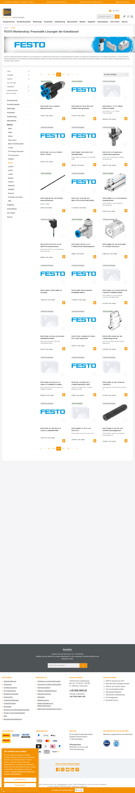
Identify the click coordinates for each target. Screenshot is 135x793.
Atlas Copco (12, 140)
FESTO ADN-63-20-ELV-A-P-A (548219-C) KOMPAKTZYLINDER (51, 383)
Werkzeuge (11, 108)
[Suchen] (117, 17)
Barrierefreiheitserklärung (13, 719)
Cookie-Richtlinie (10, 703)
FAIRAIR (11, 159)
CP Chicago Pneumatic (16, 151)
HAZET (10, 170)
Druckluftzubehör (13, 104)
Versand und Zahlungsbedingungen (16, 710)
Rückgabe (41, 697)
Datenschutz (8, 697)
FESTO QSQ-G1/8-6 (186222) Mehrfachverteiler (50, 107)
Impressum (8, 684)
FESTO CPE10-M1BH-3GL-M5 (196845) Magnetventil (112, 337)
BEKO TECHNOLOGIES (16, 144)
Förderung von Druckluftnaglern (48, 681)
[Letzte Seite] (77, 74)
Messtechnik (11, 121)
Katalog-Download (44, 694)
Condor (10, 148)
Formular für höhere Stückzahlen (49, 684)
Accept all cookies (20, 779)
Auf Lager (13, 83)
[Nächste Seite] (73, 74)
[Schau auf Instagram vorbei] (62, 769)
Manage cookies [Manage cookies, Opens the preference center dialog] (20, 785)
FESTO (10, 163)
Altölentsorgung (43, 700)
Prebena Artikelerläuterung (47, 691)
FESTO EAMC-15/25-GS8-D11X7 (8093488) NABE (82, 153)
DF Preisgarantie (10, 691)
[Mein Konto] (128, 17)
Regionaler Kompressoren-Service (49, 709)
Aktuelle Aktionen (10, 681)
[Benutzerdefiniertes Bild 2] (116, 743)
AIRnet (10, 136)
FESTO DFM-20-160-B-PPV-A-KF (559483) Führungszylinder (82, 107)
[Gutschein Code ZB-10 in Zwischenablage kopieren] (81, 790)
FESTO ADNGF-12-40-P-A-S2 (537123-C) (81, 429)
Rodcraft (11, 193)
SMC (9, 201)
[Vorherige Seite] (45, 74)
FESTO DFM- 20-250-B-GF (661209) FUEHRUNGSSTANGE (52, 337)
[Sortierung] (116, 74)
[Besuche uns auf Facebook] (58, 769)
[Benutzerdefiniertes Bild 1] (106, 743)
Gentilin (10, 167)
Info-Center (11, 213)
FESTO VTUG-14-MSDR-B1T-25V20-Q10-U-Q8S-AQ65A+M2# (83, 337)
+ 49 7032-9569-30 (78, 690)
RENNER (11, 189)
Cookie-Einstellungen (11, 700)
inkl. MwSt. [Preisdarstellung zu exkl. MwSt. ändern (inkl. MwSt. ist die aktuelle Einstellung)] (114, 11)
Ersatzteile (11, 113)
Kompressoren (12, 100)
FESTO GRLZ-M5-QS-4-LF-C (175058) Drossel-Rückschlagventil (83, 245)
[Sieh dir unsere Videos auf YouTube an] (67, 769)
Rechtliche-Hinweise (11, 694)
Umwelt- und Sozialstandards (14, 713)
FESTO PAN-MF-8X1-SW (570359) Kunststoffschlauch (51, 199)
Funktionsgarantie (10, 688)
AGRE (10, 132)
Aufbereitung (12, 117)
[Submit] (83, 665)
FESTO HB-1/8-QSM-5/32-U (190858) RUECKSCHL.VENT (80, 383)
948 (49, 74)
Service (9, 217)
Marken (10, 125)
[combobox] (106, 17)
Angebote (10, 205)
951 (63, 74)
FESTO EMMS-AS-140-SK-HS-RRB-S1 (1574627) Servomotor (114, 245)
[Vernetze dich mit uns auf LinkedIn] (72, 769)
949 (54, 74)
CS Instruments (13, 155)
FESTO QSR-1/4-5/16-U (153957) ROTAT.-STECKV (51, 153)
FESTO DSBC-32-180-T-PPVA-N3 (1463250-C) (113, 383)
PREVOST (11, 186)
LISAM (10, 174)
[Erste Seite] (41, 74)
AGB (5, 716)
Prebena (11, 182)
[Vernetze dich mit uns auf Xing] (77, 769)
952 (68, 74)
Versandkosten (62, 784)
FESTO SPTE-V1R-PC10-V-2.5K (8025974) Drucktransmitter (50, 245)
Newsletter (7, 707)
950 (58, 74)
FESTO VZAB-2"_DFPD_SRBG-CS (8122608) (51, 291)
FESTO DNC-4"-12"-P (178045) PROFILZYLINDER (112, 107)
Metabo (10, 178)
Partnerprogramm (43, 688)
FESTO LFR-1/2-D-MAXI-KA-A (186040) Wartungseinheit (112, 153)
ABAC (10, 129)
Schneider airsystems (15, 197)
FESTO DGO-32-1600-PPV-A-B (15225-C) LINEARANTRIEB (50, 429)
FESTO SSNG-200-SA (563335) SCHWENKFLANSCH (81, 291)
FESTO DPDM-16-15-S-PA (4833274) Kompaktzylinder (114, 199)
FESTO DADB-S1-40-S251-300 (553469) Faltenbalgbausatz (112, 429)
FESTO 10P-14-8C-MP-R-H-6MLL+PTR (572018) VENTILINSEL (82, 199)
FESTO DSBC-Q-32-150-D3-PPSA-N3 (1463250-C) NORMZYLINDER (114, 291)
